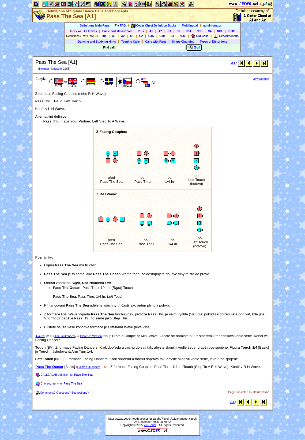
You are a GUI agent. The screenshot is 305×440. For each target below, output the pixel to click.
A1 (151, 31)
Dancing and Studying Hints (97, 41)
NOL (220, 31)
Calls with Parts (155, 41)
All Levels (90, 31)
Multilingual (190, 25)
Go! (194, 47)
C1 (169, 31)
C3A (188, 31)
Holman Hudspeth (50, 68)
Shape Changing (183, 41)
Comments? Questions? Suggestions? (62, 392)
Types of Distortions (213, 41)
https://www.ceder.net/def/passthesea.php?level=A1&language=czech (152, 418)
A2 (160, 31)
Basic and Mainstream (117, 31)
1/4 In (40, 336)
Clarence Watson (91, 336)
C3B (199, 31)
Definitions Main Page (94, 25)
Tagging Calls (130, 41)
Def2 (231, 31)
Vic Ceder (150, 425)
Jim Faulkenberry (65, 336)
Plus (141, 31)
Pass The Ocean (49, 367)
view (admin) (261, 78)
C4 (210, 31)
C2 (178, 31)
